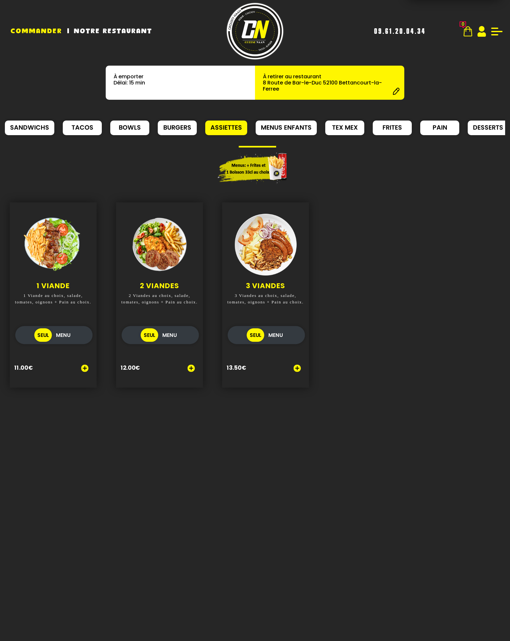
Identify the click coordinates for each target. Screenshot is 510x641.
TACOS (82, 127)
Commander (36, 31)
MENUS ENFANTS (286, 127)
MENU (63, 339)
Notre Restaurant (113, 31)
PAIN (440, 127)
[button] (242, 147)
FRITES (392, 127)
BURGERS (177, 127)
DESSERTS (488, 127)
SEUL (43, 339)
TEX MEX (345, 127)
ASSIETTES (226, 127)
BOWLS (130, 127)
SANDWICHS (29, 127)
